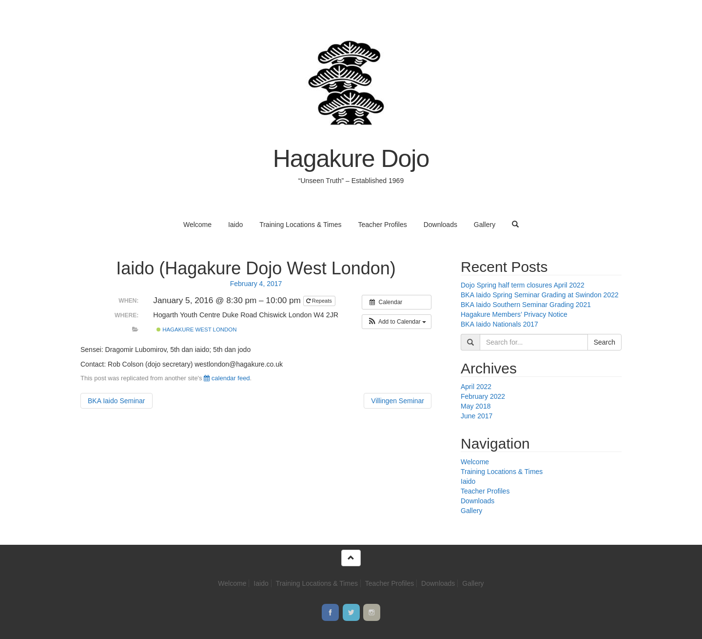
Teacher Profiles (382, 224)
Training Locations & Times (300, 224)
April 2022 (476, 387)
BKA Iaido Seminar (116, 401)
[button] (396, 322)
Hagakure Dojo (351, 158)
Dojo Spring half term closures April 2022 (523, 285)
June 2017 (476, 416)
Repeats (319, 301)
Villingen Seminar (397, 401)
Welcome (197, 224)
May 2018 (475, 406)
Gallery (484, 224)
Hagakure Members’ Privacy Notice (514, 314)
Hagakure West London (196, 329)
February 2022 (483, 396)
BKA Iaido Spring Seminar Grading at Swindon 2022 (540, 295)
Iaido (235, 224)
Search (604, 342)
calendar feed (227, 378)
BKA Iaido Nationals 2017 (499, 324)
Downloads (440, 224)
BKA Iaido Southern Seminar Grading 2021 (526, 305)
